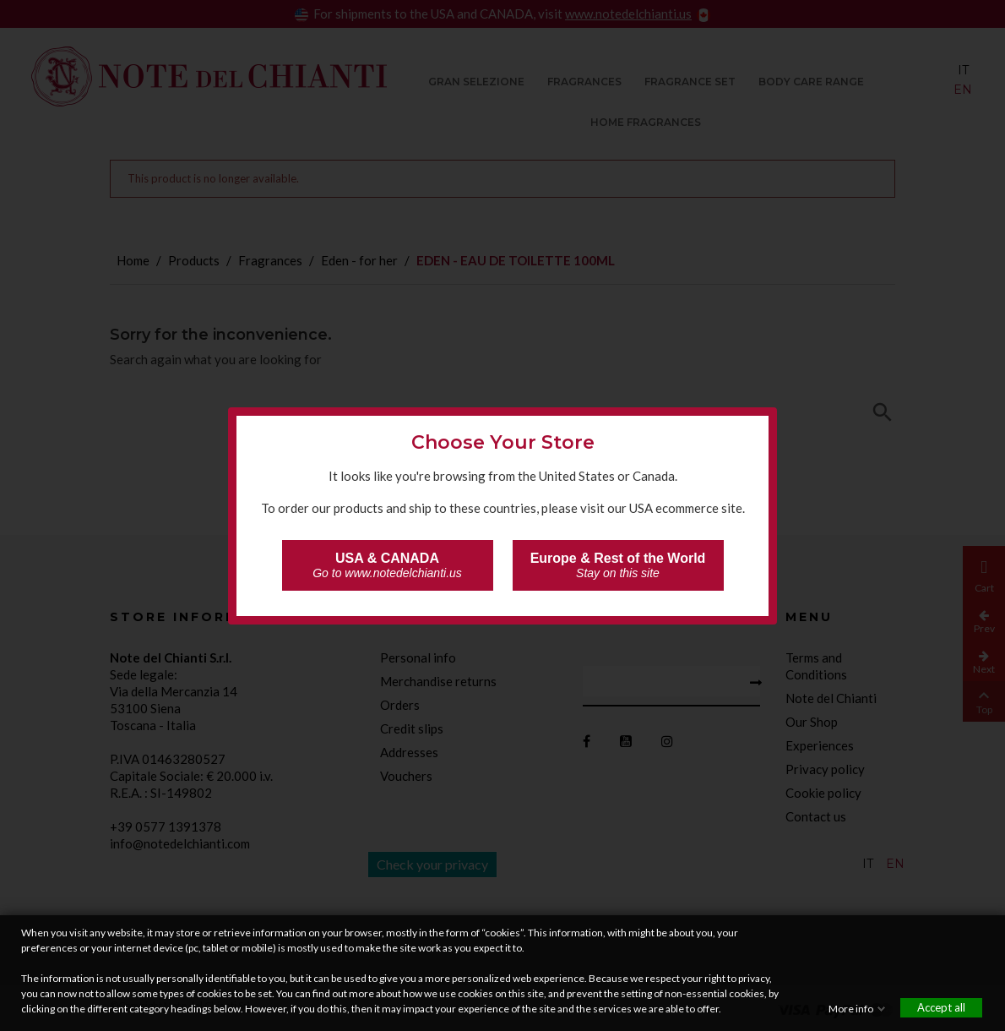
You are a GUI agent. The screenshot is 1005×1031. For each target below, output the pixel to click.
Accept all (941, 1007)
